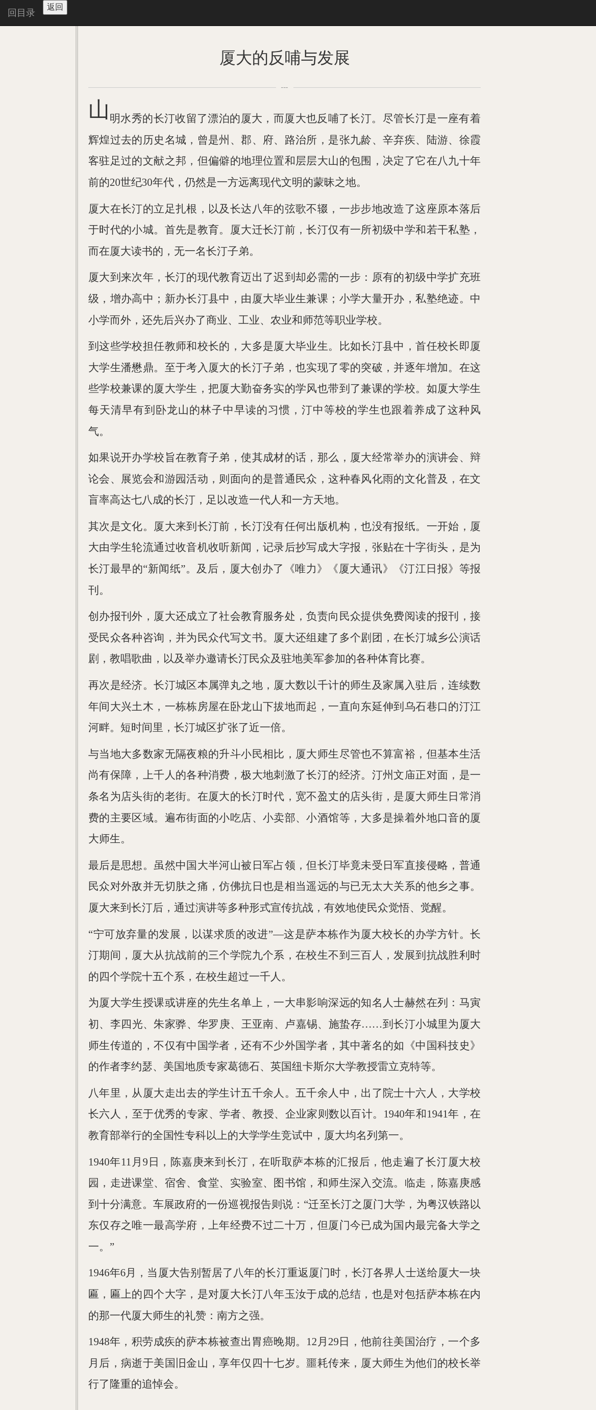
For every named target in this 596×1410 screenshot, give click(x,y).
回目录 (21, 13)
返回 (55, 7)
